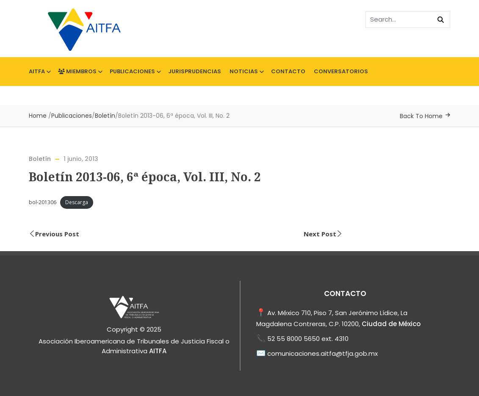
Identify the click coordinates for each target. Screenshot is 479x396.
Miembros (79, 71)
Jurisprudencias (194, 71)
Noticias (246, 71)
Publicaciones (135, 71)
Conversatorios (341, 71)
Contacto (288, 71)
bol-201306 (42, 202)
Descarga (76, 202)
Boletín (105, 115)
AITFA (39, 71)
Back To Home (421, 116)
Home (38, 115)
